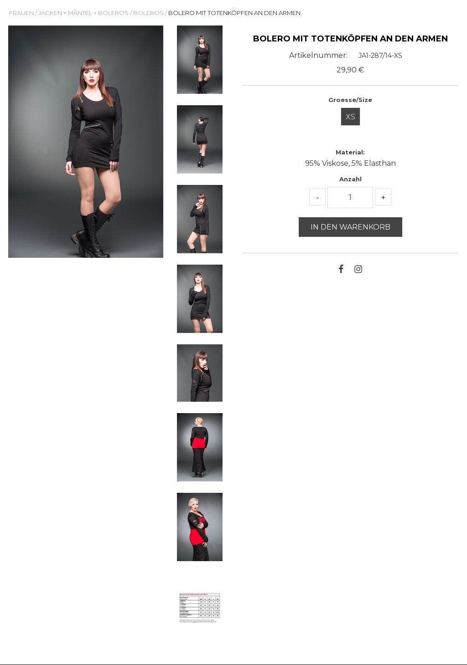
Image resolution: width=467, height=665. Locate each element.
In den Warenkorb (350, 227)
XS (350, 117)
